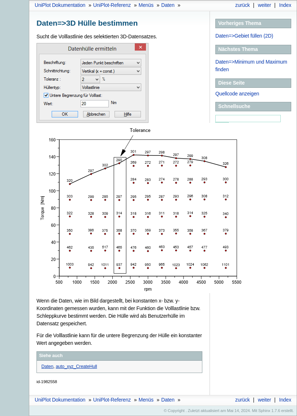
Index (285, 5)
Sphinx (264, 410)
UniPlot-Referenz (112, 5)
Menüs (145, 5)
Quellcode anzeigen (237, 94)
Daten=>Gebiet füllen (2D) (244, 36)
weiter (264, 5)
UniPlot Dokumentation (60, 5)
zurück (242, 5)
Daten (168, 5)
